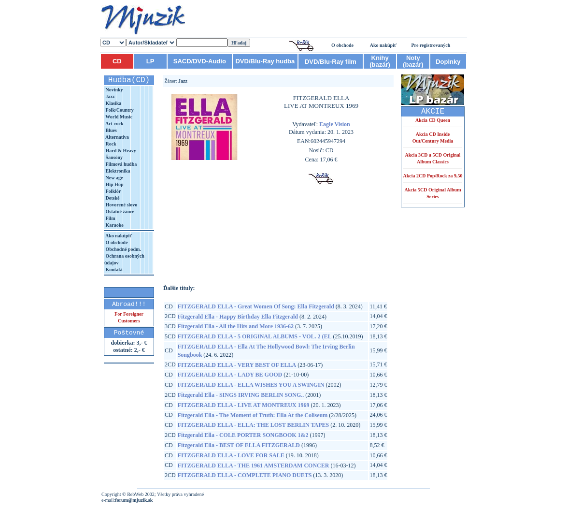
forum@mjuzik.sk (134, 500)
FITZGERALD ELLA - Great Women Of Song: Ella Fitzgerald (256, 306)
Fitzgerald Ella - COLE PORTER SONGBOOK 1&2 (243, 435)
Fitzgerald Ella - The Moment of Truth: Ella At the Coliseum (253, 415)
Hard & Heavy (120, 150)
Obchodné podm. (122, 249)
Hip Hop (113, 184)
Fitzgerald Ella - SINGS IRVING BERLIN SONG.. (241, 395)
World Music (118, 116)
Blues (110, 130)
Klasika (112, 103)
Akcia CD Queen (432, 120)
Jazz (109, 96)
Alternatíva (116, 137)
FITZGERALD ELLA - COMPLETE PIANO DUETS (245, 475)
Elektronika (117, 171)
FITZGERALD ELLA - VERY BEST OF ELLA (237, 365)
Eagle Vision (334, 124)
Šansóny (113, 157)
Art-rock (114, 123)
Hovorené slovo (120, 204)
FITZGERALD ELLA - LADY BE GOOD (230, 374)
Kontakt (113, 269)
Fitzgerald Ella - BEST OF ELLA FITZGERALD (239, 445)
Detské (111, 198)
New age (113, 177)
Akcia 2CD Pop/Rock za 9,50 (432, 175)
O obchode (342, 45)
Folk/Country (119, 110)
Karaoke (114, 225)
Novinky (113, 89)
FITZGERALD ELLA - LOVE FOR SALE (231, 455)
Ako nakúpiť (383, 45)
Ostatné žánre (119, 211)
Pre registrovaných (431, 45)
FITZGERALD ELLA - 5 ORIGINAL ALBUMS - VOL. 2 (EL (255, 336)
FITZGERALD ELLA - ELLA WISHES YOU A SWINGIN (251, 384)
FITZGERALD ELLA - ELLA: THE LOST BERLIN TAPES (253, 425)
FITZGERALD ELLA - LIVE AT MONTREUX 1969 (244, 405)
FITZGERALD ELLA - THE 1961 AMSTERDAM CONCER (253, 465)
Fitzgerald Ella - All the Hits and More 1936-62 (236, 326)
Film (109, 218)
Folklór (112, 191)
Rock (110, 143)
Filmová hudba (120, 164)
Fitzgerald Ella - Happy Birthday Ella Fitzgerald (238, 316)
